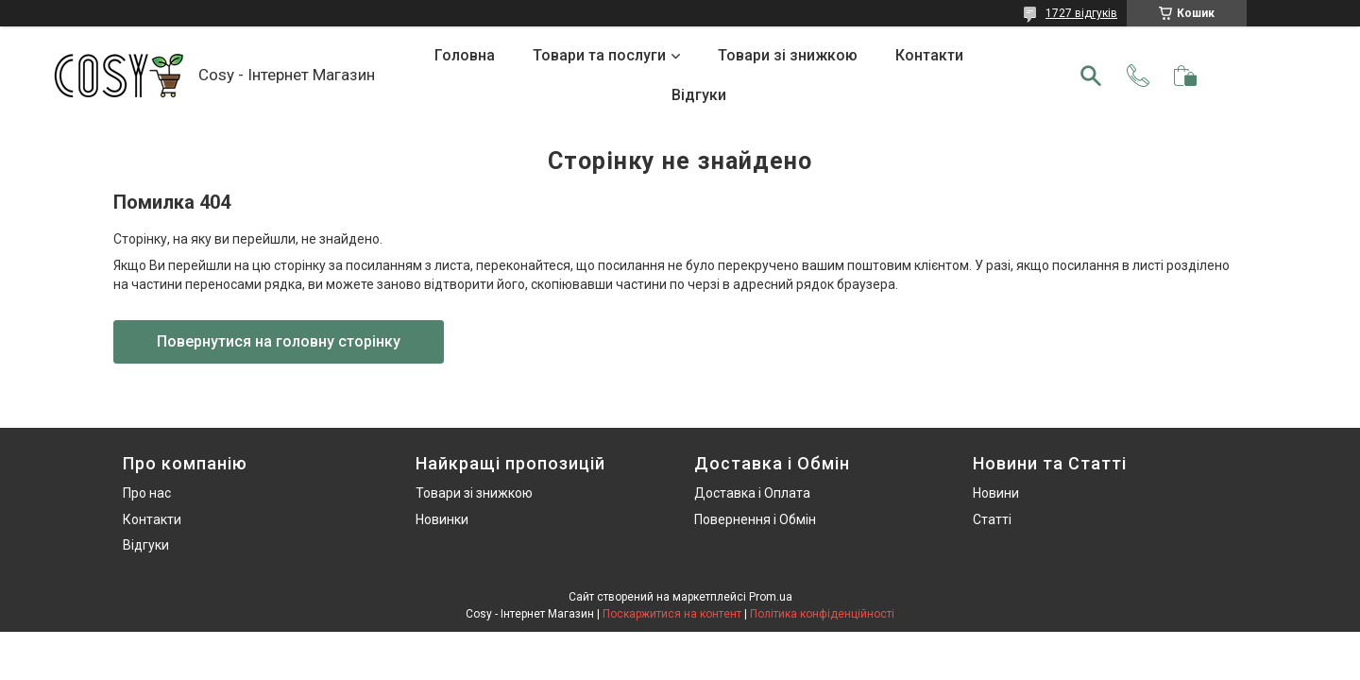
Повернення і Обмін (755, 519)
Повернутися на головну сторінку (278, 341)
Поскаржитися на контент (672, 613)
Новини (996, 493)
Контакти (929, 55)
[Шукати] (1091, 75)
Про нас (147, 493)
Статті (992, 519)
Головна (464, 55)
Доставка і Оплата (752, 493)
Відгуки (699, 95)
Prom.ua (770, 597)
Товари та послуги (599, 55)
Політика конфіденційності (822, 613)
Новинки (442, 519)
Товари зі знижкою (788, 55)
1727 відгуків (1081, 13)
